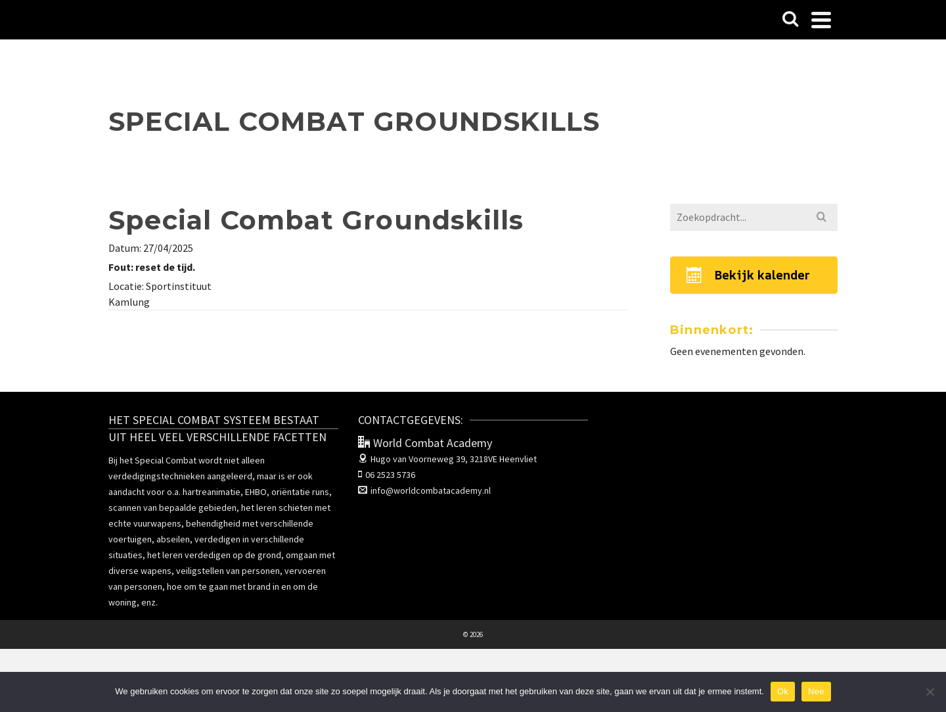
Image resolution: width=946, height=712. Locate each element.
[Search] (790, 19)
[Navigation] (821, 19)
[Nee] (929, 691)
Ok (782, 691)
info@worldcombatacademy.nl (424, 490)
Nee (816, 691)
